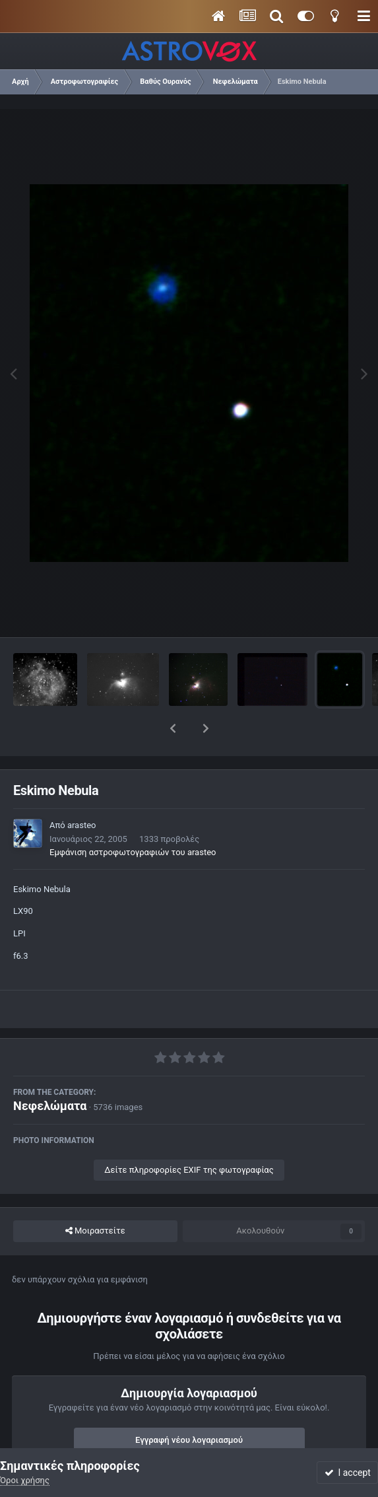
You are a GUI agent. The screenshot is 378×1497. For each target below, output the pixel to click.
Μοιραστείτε (95, 1196)
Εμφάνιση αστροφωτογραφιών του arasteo (132, 818)
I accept (348, 1472)
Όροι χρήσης (24, 1480)
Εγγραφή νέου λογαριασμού (189, 1405)
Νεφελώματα (49, 1071)
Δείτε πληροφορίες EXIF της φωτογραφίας (188, 1135)
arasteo (81, 791)
